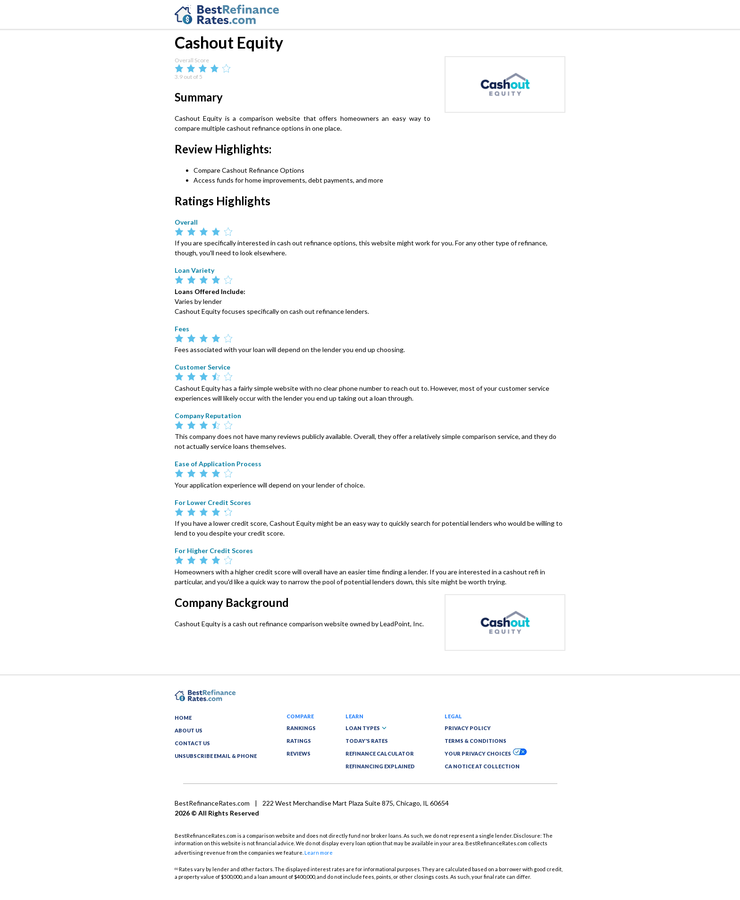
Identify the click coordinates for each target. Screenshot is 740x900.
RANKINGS (301, 728)
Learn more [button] (318, 853)
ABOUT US (188, 730)
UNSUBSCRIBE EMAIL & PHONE (216, 756)
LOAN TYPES (366, 728)
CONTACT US (192, 743)
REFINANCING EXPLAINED (380, 766)
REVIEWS (298, 753)
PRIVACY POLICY (468, 728)
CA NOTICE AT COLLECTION (482, 766)
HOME (183, 718)
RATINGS (298, 741)
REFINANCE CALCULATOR (379, 753)
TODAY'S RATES (366, 741)
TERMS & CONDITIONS (475, 741)
